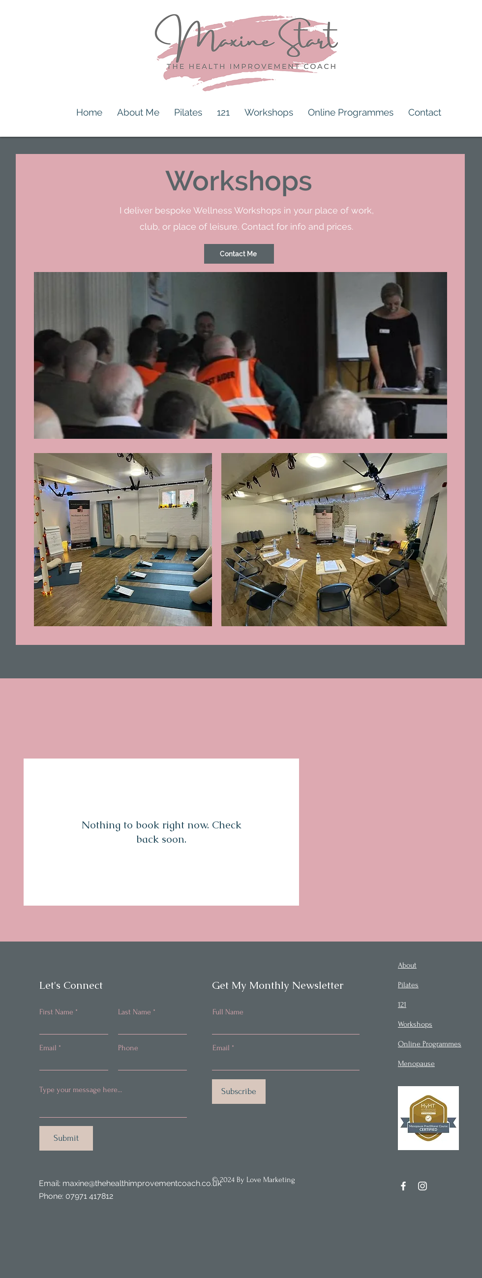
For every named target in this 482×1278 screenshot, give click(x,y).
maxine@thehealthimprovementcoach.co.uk (141, 1183)
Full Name (227, 1012)
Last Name (134, 1012)
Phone (128, 1048)
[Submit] (66, 1138)
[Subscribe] (239, 1091)
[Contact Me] (239, 254)
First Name (56, 1012)
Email (48, 1048)
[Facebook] (403, 1186)
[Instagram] (422, 1186)
